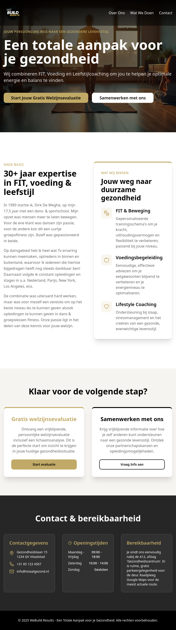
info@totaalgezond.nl (33, 571)
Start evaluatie (44, 464)
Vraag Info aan (132, 464)
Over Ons (117, 12)
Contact (165, 12)
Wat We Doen (142, 12)
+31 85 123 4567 (29, 564)
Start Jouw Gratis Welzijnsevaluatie (46, 98)
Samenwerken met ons (123, 98)
